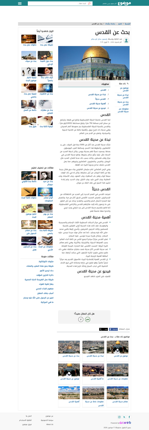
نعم (87, 319)
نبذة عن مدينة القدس (123, 96)
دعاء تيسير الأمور (46, 270)
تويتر (106, 329)
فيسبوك (115, 329)
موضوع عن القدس (124, 89)
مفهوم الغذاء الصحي (44, 289)
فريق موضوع (27, 424)
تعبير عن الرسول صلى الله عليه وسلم (38, 298)
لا (80, 319)
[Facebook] (129, 417)
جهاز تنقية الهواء (46, 284)
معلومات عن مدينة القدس (123, 110)
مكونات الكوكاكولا (46, 261)
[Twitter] (124, 417)
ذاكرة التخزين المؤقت (44, 275)
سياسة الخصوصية (47, 420)
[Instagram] (119, 417)
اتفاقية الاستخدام (25, 420)
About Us (49, 424)
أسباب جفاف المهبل (45, 293)
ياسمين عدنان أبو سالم (99, 39)
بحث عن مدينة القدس (123, 103)
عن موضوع (49, 416)
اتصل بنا (29, 416)
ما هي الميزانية (47, 302)
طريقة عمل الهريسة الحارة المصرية (39, 279)
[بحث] (89, 3)
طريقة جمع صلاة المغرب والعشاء (39, 266)
